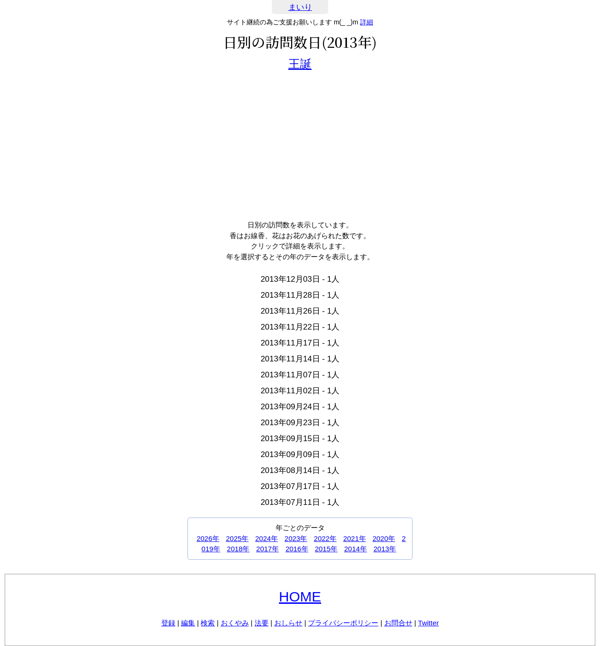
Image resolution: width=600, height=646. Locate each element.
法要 (262, 623)
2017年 (267, 549)
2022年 (325, 538)
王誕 (300, 63)
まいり (300, 7)
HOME (300, 596)
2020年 (384, 538)
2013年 (385, 549)
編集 (188, 623)
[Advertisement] (300, 144)
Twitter (428, 623)
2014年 (355, 549)
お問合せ (398, 623)
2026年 (207, 538)
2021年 (354, 538)
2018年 (238, 549)
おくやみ (235, 623)
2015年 (326, 549)
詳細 (366, 22)
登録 (168, 623)
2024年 (266, 538)
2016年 (296, 549)
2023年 (296, 538)
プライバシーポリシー (343, 623)
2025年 (237, 538)
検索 (208, 623)
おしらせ (288, 623)
